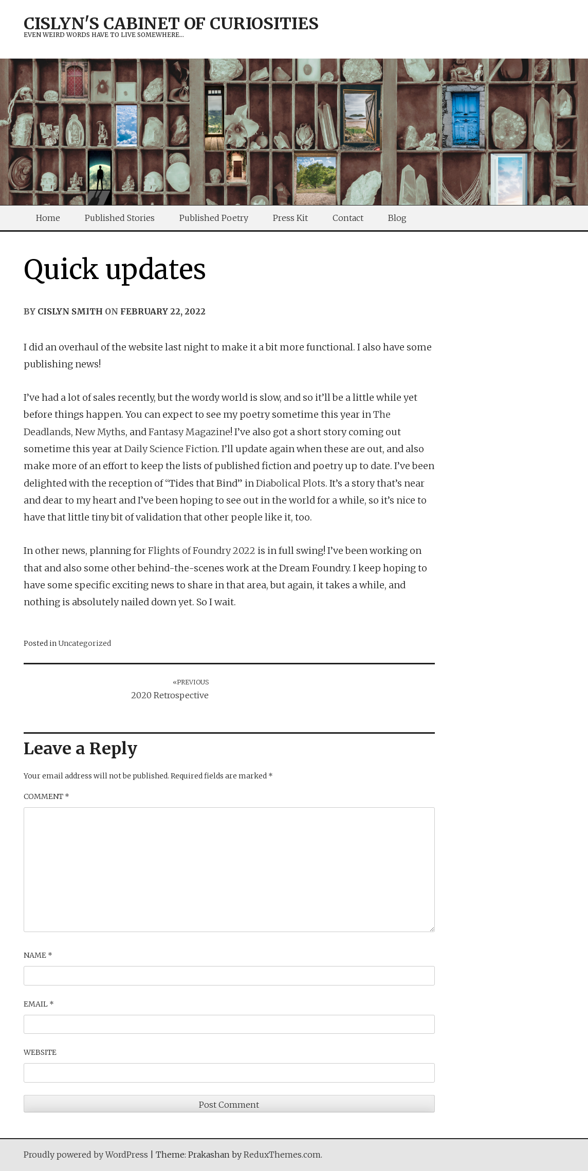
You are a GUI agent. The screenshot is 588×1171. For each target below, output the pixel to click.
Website (40, 1052)
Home (48, 218)
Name (38, 955)
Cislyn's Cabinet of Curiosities (171, 23)
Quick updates (115, 269)
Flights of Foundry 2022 (201, 550)
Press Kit (290, 218)
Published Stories (120, 218)
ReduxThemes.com (282, 1154)
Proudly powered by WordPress (86, 1154)
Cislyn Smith (70, 311)
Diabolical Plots (290, 483)
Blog (397, 218)
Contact (348, 218)
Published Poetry (213, 218)
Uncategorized (84, 643)
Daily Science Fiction (170, 449)
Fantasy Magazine (189, 432)
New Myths (100, 432)
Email (39, 1004)
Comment (46, 796)
